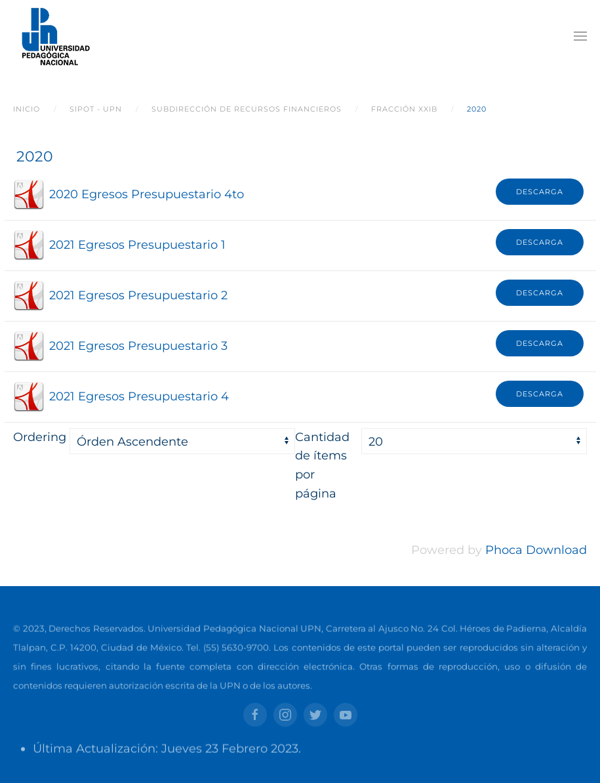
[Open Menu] (580, 36)
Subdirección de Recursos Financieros (246, 109)
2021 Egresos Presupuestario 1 (137, 245)
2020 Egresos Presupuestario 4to (146, 194)
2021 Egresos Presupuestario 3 (138, 346)
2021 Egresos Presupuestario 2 (138, 295)
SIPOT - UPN (96, 109)
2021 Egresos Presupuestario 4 (139, 396)
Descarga (539, 191)
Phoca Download (536, 550)
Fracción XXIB (404, 109)
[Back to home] (53, 36)
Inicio (26, 109)
